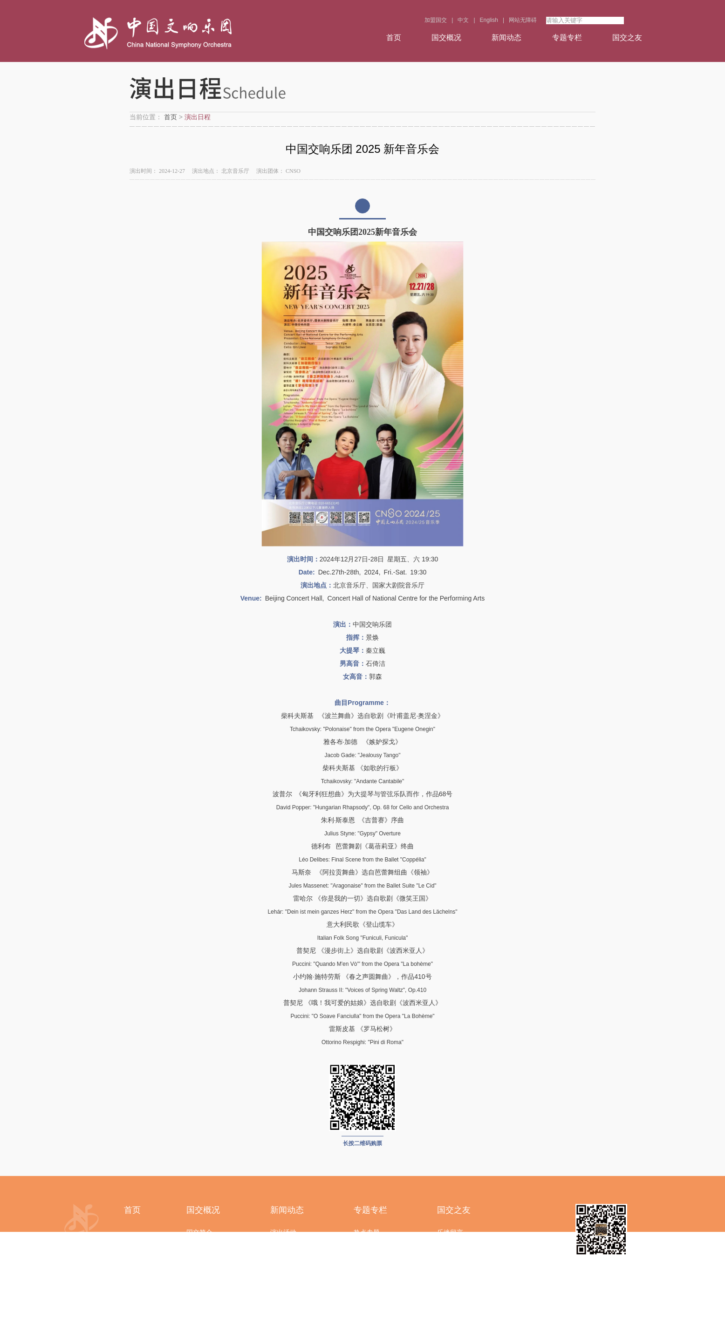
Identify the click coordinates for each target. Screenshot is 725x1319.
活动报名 (450, 1271)
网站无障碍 (523, 20)
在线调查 (450, 1252)
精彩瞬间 (367, 1252)
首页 (393, 37)
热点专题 (367, 1232)
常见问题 (450, 1310)
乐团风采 (283, 1271)
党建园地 (283, 1252)
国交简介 (199, 1232)
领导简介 (199, 1252)
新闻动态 (506, 37)
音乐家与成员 (206, 1271)
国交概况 (446, 37)
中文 (463, 20)
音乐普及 (367, 1291)
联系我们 (199, 1310)
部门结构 (199, 1291)
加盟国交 (435, 20)
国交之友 (627, 37)
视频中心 (367, 1271)
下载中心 (450, 1291)
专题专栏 (567, 37)
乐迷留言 (450, 1232)
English (489, 20)
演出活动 (283, 1232)
